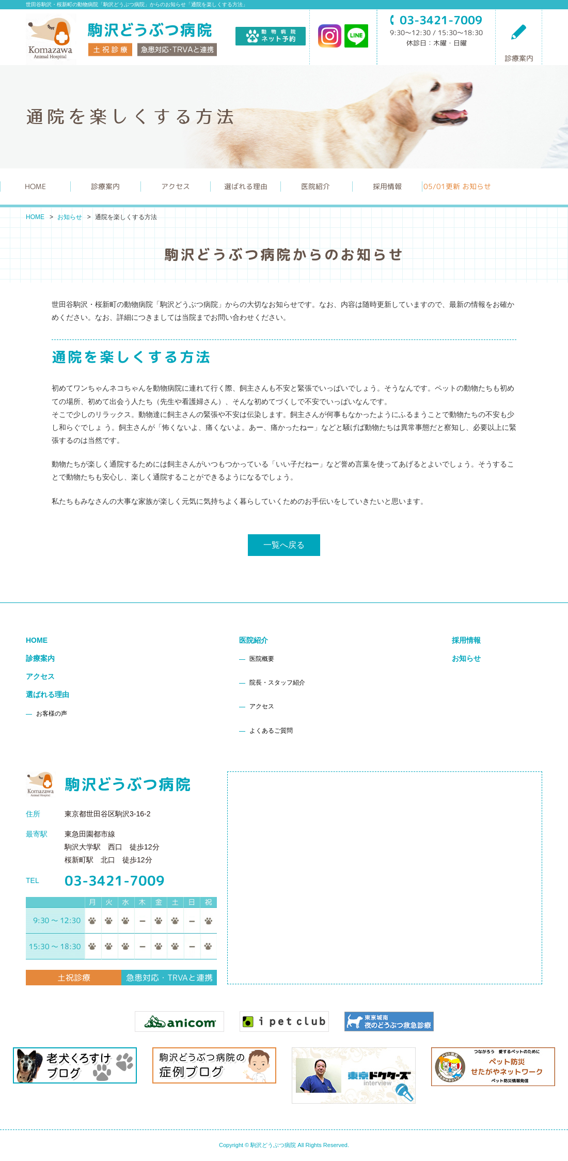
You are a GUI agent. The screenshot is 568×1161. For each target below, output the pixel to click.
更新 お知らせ (457, 186)
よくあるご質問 (271, 730)
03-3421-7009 (115, 880)
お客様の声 (51, 713)
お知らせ (69, 217)
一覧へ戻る (284, 544)
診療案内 (518, 43)
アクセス (175, 186)
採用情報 (387, 186)
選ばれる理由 (47, 694)
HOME (35, 186)
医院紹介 (253, 640)
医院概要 (261, 658)
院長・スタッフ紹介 (277, 682)
